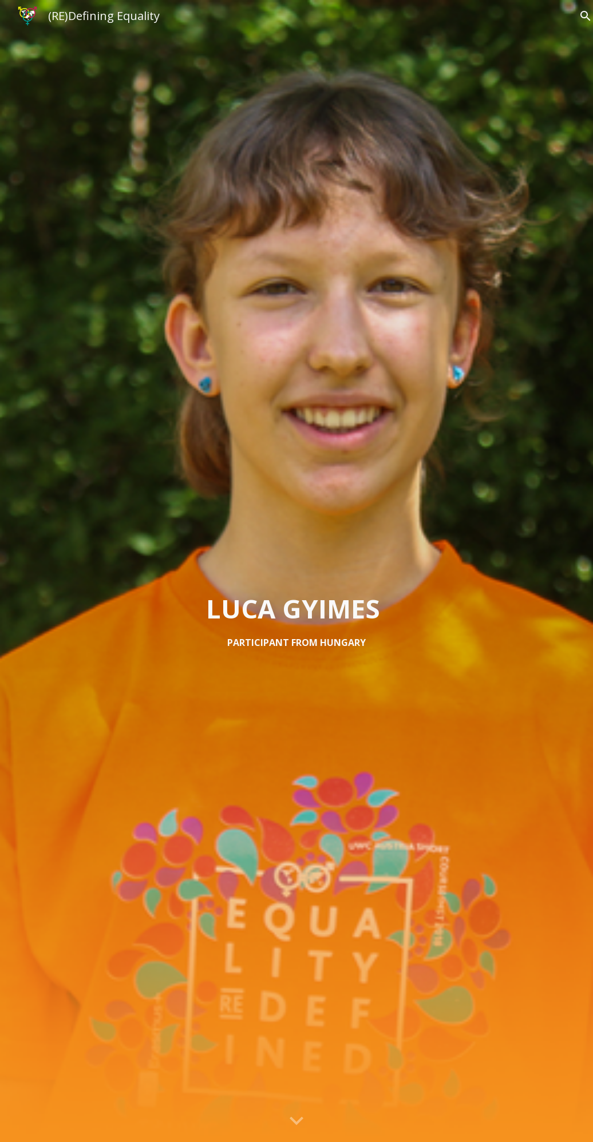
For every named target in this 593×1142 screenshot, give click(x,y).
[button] (296, 1121)
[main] (296, 620)
